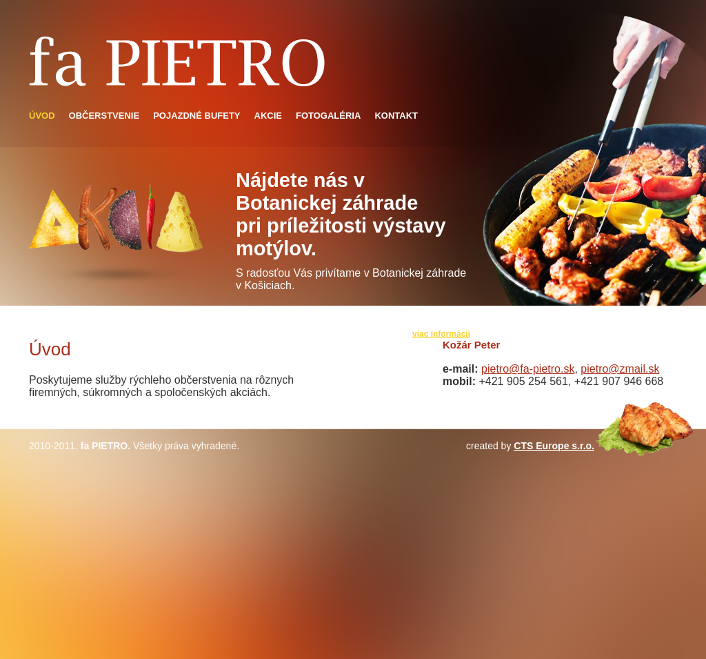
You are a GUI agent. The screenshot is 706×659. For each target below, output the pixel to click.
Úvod (42, 115)
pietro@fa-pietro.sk (527, 369)
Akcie (268, 115)
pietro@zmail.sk (620, 369)
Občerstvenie (104, 115)
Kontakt (396, 115)
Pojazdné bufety (196, 115)
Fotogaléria (328, 115)
